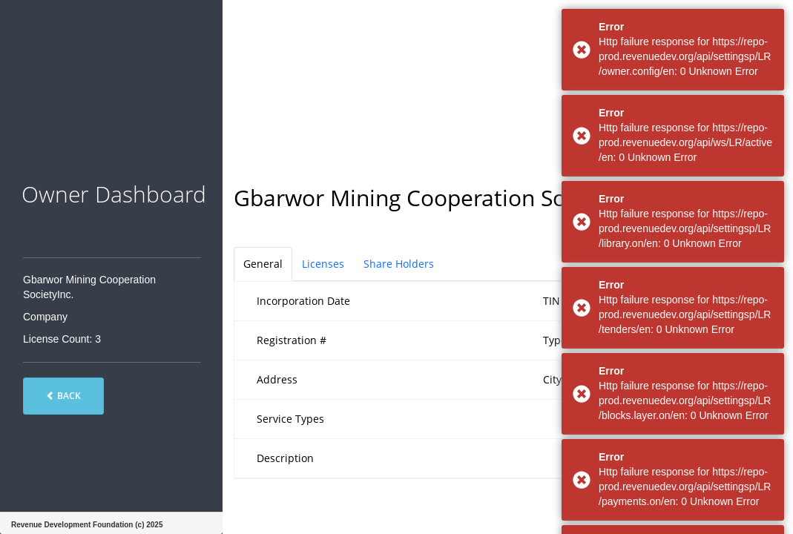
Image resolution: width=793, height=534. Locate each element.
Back (63, 395)
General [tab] (263, 264)
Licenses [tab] (323, 264)
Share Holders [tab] (398, 264)
